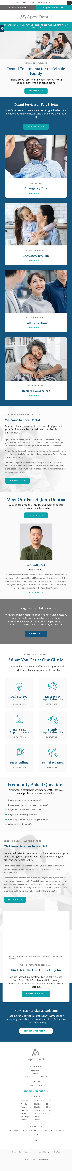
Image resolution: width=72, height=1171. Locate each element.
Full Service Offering (19, 698)
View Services (35, 127)
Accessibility (28, 1152)
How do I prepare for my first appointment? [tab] (28, 819)
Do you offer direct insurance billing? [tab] (25, 810)
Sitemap (46, 1152)
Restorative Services (36, 391)
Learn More (34, 193)
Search (38, 1152)
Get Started (35, 91)
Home (9, 1130)
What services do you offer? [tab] (20, 824)
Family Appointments (53, 731)
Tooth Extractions (36, 323)
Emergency (43, 1130)
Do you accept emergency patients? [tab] (24, 800)
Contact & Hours (35, 994)
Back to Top (56, 1152)
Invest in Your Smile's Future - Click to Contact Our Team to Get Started (35, 26)
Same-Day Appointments (19, 731)
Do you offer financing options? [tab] (22, 814)
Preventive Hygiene (36, 255)
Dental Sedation (53, 762)
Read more (34, 592)
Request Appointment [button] (54, 8)
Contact (36, 1134)
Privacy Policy (17, 1152)
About (16, 1130)
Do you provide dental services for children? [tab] (28, 805)
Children (32, 1130)
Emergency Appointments (53, 698)
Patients (53, 1130)
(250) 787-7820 (18, 8)
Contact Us (34, 634)
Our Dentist (35, 515)
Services (24, 1130)
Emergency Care (36, 188)
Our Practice (16, 481)
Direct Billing (19, 762)
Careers (62, 1130)
